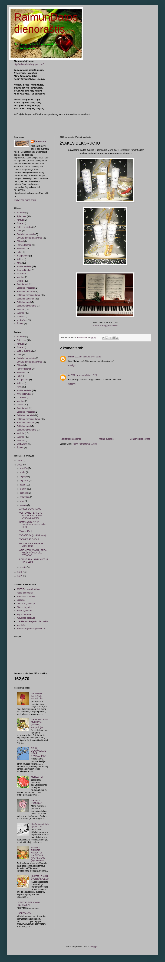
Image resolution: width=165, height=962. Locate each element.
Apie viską (21, 216)
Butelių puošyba (24, 227)
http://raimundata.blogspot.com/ (29, 64)
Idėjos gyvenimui (24, 610)
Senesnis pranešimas (140, 439)
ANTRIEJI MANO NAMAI (28, 589)
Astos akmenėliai (25, 593)
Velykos (20, 316)
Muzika (20, 281)
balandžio (24, 497)
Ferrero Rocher (24, 245)
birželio (23, 489)
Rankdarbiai (22, 284)
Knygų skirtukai (24, 270)
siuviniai (20, 309)
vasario (23, 505)
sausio (23, 567)
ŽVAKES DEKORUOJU (30, 509)
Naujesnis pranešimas (71, 439)
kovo (22, 501)
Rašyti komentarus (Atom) (84, 444)
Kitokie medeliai (24, 266)
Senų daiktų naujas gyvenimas (31, 628)
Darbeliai (21, 600)
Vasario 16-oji (25, 531)
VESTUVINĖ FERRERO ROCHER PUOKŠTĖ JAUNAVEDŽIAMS (30, 515)
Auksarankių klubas (26, 596)
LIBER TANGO (24, 913)
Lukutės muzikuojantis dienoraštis (32, 621)
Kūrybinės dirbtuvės (26, 618)
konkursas (21, 273)
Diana (71, 357)
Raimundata (40, 141)
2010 (20, 576)
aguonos (21, 212)
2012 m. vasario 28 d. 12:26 (84, 375)
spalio (23, 472)
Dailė (19, 230)
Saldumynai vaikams (26, 306)
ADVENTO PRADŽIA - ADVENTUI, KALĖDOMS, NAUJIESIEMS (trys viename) (38, 854)
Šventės (20, 313)
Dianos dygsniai (24, 607)
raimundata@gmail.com (105, 325)
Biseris (20, 223)
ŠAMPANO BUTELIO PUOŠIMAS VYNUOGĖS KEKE (32, 525)
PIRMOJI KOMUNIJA (36, 801)
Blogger (94, 946)
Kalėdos (20, 259)
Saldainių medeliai (25, 291)
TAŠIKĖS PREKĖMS (29, 539)
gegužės (24, 493)
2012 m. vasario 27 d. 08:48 (88, 357)
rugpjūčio (24, 480)
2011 (20, 572)
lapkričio (24, 468)
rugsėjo (23, 476)
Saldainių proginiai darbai (28, 295)
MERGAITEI (37, 777)
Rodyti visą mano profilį (25, 200)
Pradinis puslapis (106, 439)
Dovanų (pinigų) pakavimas (29, 238)
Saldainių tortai (24, 302)
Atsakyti (71, 365)
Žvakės (20, 323)
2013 (20, 460)
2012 (20, 465)
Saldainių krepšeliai (26, 288)
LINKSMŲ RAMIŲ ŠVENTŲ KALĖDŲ (40, 877)
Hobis (19, 252)
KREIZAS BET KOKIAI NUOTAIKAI (29, 903)
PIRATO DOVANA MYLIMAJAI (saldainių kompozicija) (39, 723)
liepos (23, 485)
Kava (19, 263)
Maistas (20, 277)
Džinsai (20, 241)
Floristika (21, 248)
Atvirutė (20, 220)
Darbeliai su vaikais (26, 234)
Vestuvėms (22, 320)
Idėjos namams (24, 614)
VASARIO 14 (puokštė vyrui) (32, 535)
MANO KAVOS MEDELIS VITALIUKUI (31, 544)
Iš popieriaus (23, 256)
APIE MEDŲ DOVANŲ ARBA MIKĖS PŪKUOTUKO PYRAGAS (32, 553)
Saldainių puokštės (25, 299)
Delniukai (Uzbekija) (26, 603)
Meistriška (21, 625)
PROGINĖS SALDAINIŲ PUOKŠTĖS (36, 696)
